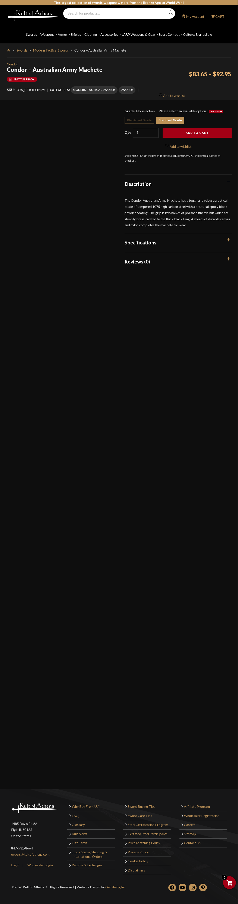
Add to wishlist (171, 88)
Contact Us (192, 839)
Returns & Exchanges (87, 861)
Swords (31, 34)
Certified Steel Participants (147, 830)
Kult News (79, 830)
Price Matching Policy (144, 839)
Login (15, 861)
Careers (189, 820)
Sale (209, 34)
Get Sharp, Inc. (115, 883)
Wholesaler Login (40, 861)
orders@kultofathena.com (30, 850)
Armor (62, 34)
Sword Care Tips (140, 811)
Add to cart (197, 128)
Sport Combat (169, 34)
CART (220, 16)
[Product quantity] (146, 129)
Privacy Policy (138, 848)
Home (9, 49)
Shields (76, 34)
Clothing (90, 34)
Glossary (78, 820)
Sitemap (190, 830)
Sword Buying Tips (141, 802)
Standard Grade (170, 116)
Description (138, 180)
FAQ (75, 811)
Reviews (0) (137, 257)
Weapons (47, 34)
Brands (200, 34)
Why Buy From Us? (86, 802)
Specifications (140, 238)
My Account (195, 16)
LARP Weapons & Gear (138, 34)
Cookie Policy (138, 857)
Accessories (109, 34)
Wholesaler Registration (201, 811)
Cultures (189, 34)
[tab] (178, 179)
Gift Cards (79, 839)
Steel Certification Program (148, 820)
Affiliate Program (197, 802)
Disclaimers (136, 866)
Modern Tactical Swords (51, 50)
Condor (12, 64)
